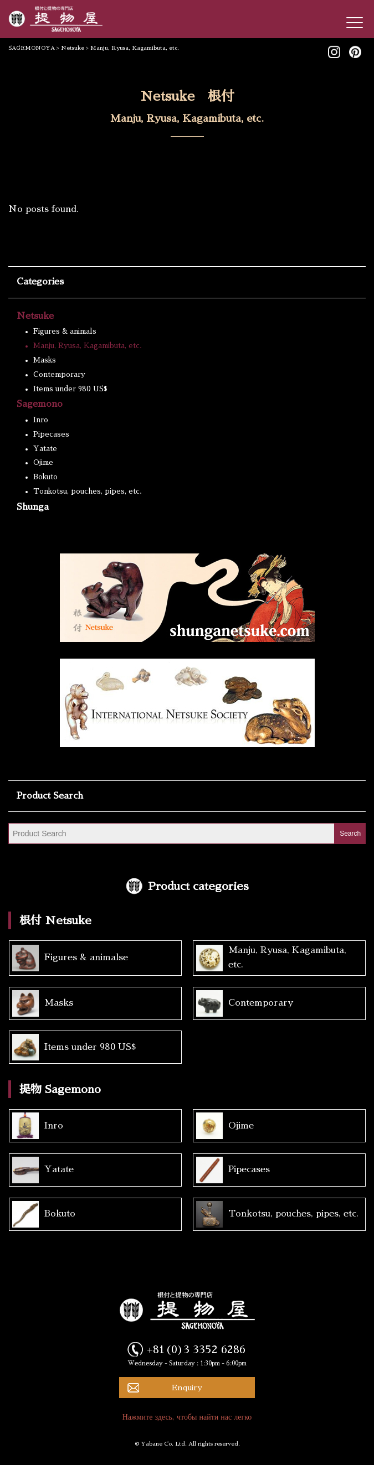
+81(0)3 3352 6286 (196, 1349)
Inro (40, 419)
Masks (44, 360)
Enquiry (187, 1387)
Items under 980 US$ (70, 388)
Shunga (33, 507)
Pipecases (51, 434)
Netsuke (35, 316)
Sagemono (40, 404)
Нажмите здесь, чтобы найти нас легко (187, 1417)
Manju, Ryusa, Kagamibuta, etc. (87, 345)
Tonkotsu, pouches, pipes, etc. (87, 491)
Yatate (45, 448)
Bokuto (45, 476)
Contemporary (59, 374)
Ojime (43, 462)
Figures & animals (64, 331)
